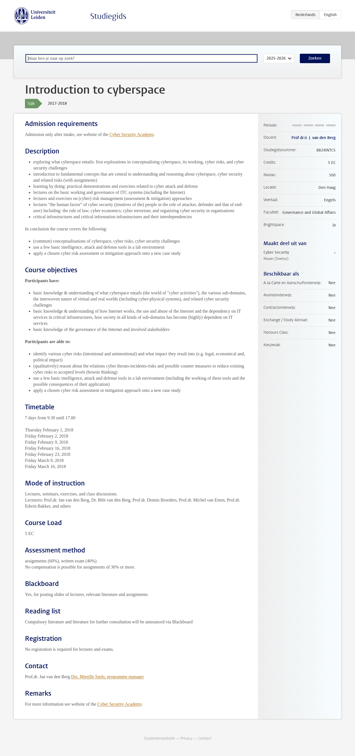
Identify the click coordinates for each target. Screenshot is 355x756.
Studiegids (108, 16)
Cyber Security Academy (131, 134)
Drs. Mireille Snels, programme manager (107, 676)
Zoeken (314, 58)
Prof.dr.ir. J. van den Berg (313, 137)
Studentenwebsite (159, 738)
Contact (204, 738)
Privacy (186, 738)
